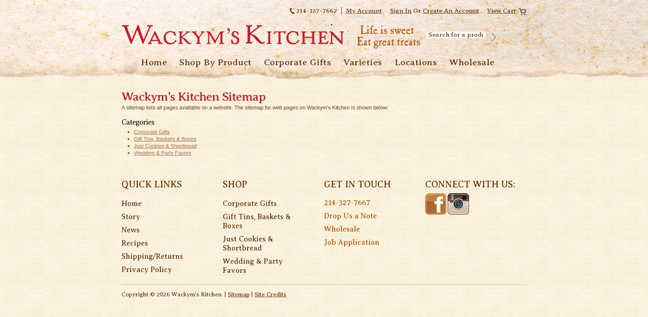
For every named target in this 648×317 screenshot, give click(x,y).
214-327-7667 (347, 203)
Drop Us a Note (350, 216)
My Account (364, 10)
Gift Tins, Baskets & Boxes (257, 221)
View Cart (501, 10)
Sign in (401, 10)
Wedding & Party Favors (253, 265)
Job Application (351, 242)
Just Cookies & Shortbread (248, 243)
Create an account (451, 10)
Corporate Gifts (250, 203)
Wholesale (342, 229)
